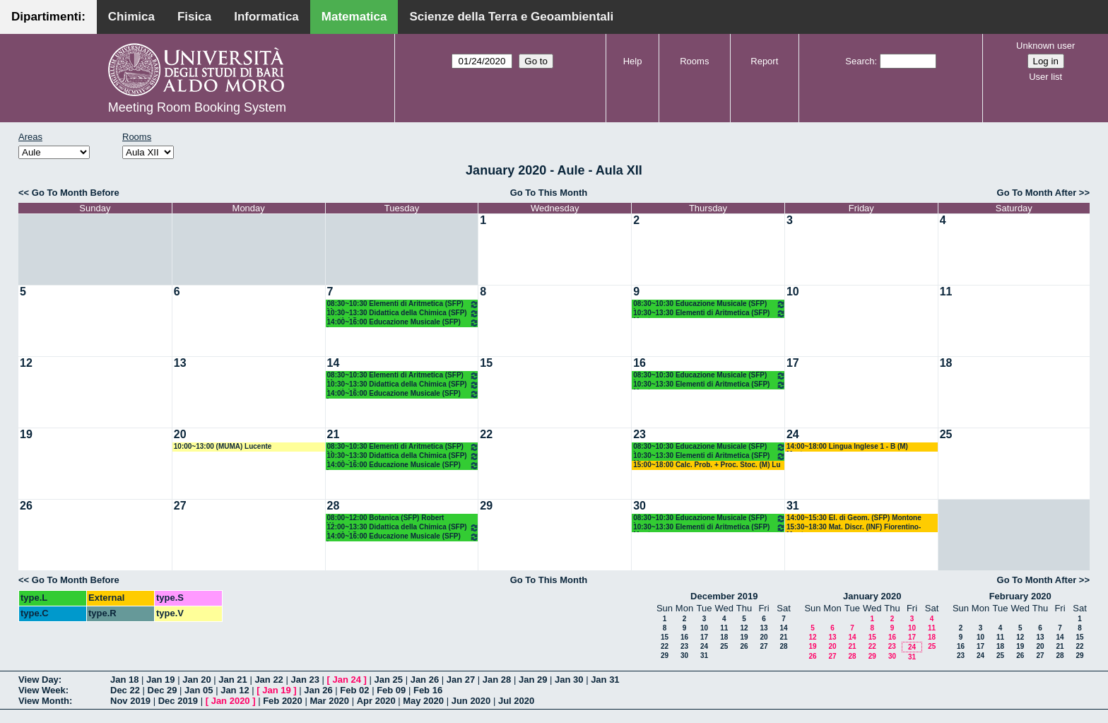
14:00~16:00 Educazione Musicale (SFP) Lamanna (403, 322)
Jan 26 (425, 679)
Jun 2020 (471, 700)
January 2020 (872, 596)
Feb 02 (354, 690)
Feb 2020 (282, 700)
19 (26, 434)
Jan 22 (268, 679)
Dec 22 (125, 690)
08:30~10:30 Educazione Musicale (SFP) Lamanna (709, 304)
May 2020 (423, 700)
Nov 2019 (130, 700)
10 (792, 292)
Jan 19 (160, 679)
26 (26, 506)
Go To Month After (1037, 192)
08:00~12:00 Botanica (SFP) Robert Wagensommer (385, 518)
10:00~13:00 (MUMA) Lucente (223, 446)
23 (639, 434)
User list (1045, 76)
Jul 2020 (516, 700)
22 (486, 434)
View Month (43, 700)
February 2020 (1020, 596)
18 (946, 363)
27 (180, 506)
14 (333, 363)
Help (632, 61)
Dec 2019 (178, 700)
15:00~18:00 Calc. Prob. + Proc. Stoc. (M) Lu (706, 465)
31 (792, 506)
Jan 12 (234, 690)
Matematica (354, 16)
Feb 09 (391, 690)
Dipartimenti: (48, 16)
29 (486, 506)
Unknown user (1045, 45)
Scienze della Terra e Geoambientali (511, 16)
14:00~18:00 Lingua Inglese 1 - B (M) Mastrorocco (847, 447)
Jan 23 (304, 679)
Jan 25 (389, 679)
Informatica (266, 16)
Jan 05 (198, 690)
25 (946, 434)
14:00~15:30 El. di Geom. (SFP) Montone (853, 518)
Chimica (131, 16)
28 (333, 506)
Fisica (194, 16)
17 (792, 363)
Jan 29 (533, 679)
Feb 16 (427, 690)
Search (859, 61)
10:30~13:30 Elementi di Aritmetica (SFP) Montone (709, 313)
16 (639, 363)
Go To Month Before (75, 192)
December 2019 (724, 596)
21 (333, 434)
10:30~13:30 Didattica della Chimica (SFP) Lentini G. (403, 313)
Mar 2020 (329, 700)
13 (180, 363)
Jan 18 (124, 679)
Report (764, 61)
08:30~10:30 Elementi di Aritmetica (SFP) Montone (403, 304)
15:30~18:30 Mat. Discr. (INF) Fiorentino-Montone (853, 527)
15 (486, 363)
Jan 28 (497, 679)
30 (639, 506)
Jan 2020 (230, 700)
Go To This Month (549, 192)
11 (946, 292)
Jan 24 (347, 679)
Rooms (694, 61)
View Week (42, 690)
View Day (38, 679)
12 (26, 363)
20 (180, 434)
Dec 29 (162, 690)
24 (792, 434)
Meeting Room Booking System (197, 107)
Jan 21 (232, 679)
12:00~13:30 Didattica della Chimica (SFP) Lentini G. (403, 527)
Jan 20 (196, 679)
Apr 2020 (376, 700)
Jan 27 (461, 679)
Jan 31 (605, 679)
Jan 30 (569, 679)
